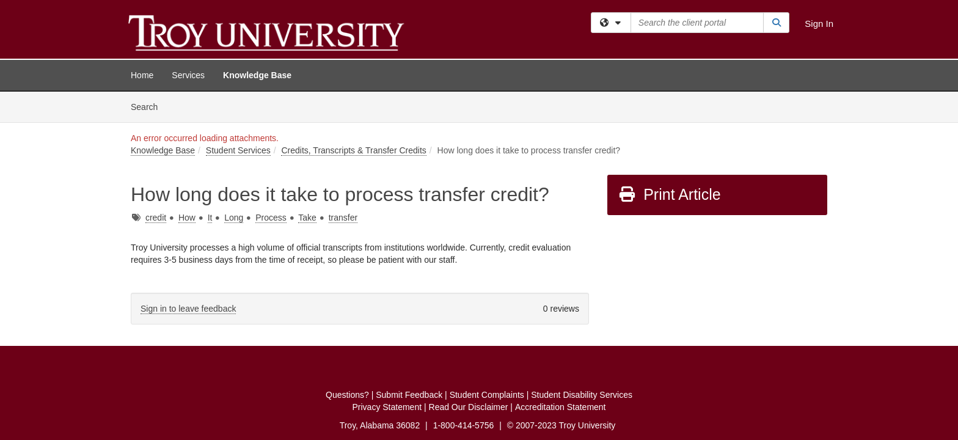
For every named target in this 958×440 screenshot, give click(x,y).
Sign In (819, 23)
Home (142, 75)
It (210, 126)
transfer (343, 126)
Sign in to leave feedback (188, 217)
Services (188, 75)
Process (271, 126)
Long (233, 126)
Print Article (669, 102)
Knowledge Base (257, 75)
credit (155, 126)
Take (307, 126)
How (187, 126)
